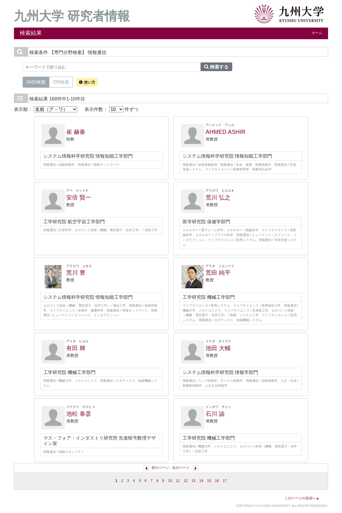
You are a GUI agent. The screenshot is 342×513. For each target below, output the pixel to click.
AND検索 (36, 81)
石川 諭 (215, 414)
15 (209, 481)
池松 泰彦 (78, 414)
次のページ (181, 468)
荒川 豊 (75, 272)
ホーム (317, 33)
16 (217, 481)
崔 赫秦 (75, 132)
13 (193, 481)
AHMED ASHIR (226, 132)
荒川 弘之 (218, 197)
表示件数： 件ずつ (111, 109)
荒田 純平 (218, 272)
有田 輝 (75, 348)
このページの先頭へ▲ (302, 498)
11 (178, 481)
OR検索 (61, 81)
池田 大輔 (218, 348)
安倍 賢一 (78, 197)
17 (225, 481)
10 (170, 481)
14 (201, 481)
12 (186, 481)
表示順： (45, 109)
